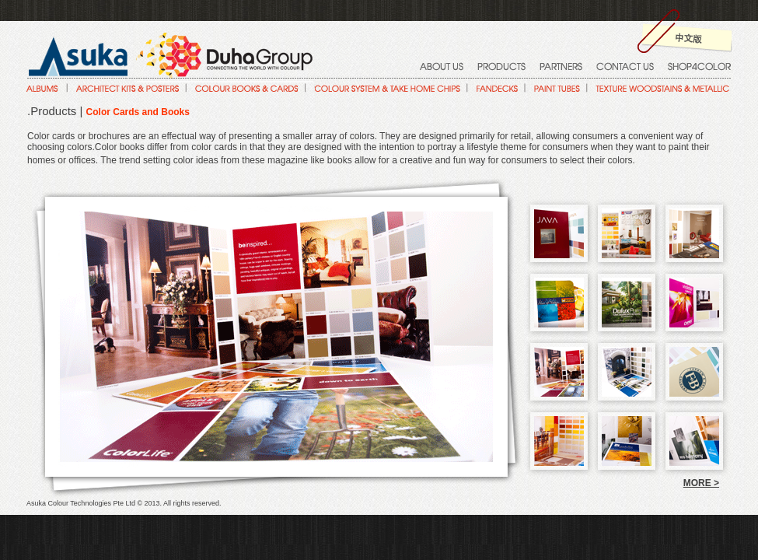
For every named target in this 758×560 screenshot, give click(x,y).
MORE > (701, 483)
